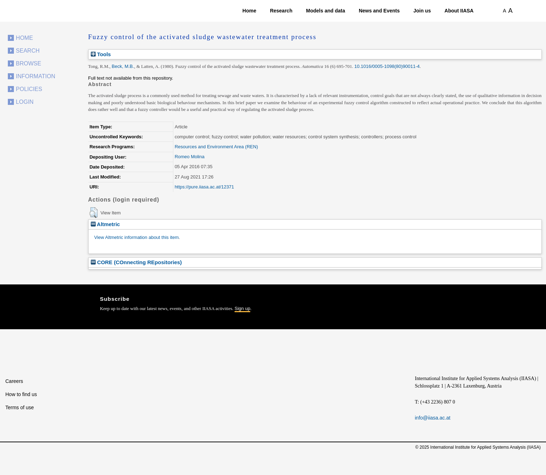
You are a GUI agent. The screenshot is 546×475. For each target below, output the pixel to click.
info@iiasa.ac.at (433, 418)
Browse (28, 63)
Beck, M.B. (123, 66)
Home (249, 11)
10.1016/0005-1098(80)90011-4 (387, 66)
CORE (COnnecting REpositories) (136, 262)
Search (28, 51)
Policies (29, 89)
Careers (14, 381)
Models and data (325, 11)
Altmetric (105, 224)
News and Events (379, 11)
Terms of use (19, 407)
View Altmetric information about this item (136, 237)
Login (25, 102)
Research (281, 11)
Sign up (242, 308)
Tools (101, 54)
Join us (422, 11)
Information (36, 76)
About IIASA (459, 11)
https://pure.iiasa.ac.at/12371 (204, 187)
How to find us (21, 394)
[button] (93, 212)
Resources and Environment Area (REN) (216, 146)
